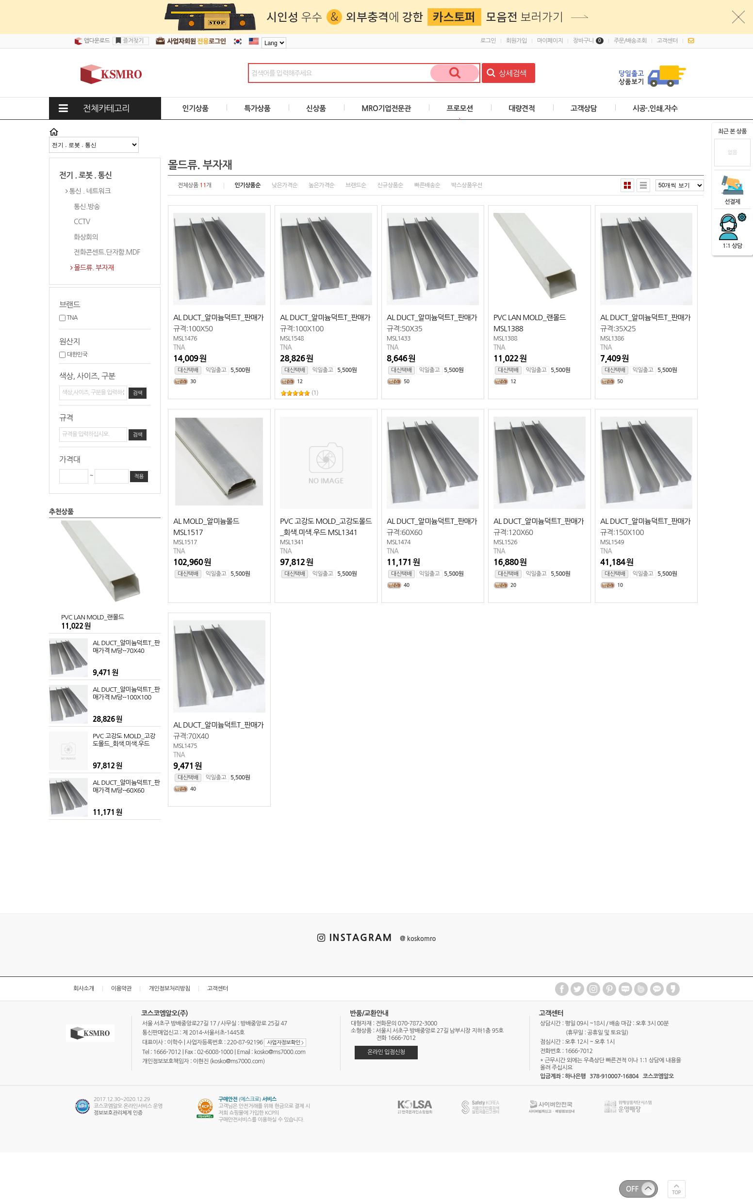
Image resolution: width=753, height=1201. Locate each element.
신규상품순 (390, 185)
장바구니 (588, 41)
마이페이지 (550, 41)
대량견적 (521, 108)
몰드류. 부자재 (94, 267)
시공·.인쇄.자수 (655, 108)
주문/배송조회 (630, 41)
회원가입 (516, 41)
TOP (676, 1192)
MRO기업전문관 (385, 108)
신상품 (316, 108)
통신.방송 (87, 206)
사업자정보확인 (285, 1042)
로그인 (488, 41)
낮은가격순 (284, 185)
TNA (68, 318)
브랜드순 (355, 185)
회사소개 (83, 988)
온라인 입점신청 (386, 1052)
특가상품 (257, 108)
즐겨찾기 (133, 41)
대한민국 (73, 354)
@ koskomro (418, 939)
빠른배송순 (427, 185)
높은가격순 (321, 185)
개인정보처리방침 (169, 988)
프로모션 (459, 108)
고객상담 (584, 108)
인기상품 (195, 108)
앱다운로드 (92, 41)
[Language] (274, 43)
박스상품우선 (466, 185)
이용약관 (121, 988)
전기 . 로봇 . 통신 (85, 175)
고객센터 (667, 41)
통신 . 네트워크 (90, 191)
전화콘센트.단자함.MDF (107, 252)
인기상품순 (248, 185)
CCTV (82, 221)
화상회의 (86, 237)
